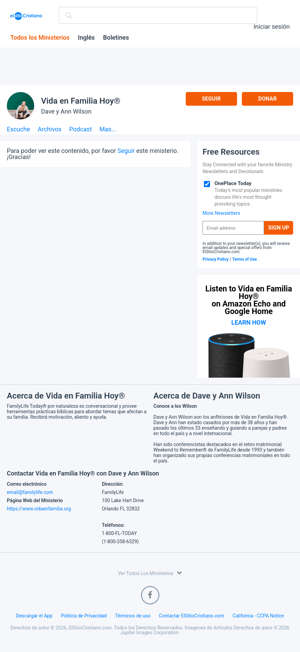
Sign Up (278, 227)
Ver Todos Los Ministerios (150, 573)
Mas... (108, 129)
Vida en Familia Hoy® (80, 101)
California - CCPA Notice (258, 615)
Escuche (18, 129)
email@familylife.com (30, 492)
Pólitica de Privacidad (84, 615)
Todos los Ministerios (39, 38)
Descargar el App (34, 615)
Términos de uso (133, 615)
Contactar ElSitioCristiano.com (191, 615)
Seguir (211, 98)
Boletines (116, 38)
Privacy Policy (216, 259)
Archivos (50, 129)
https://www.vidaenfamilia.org (39, 508)
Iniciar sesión (271, 26)
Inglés (86, 38)
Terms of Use (244, 259)
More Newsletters (221, 213)
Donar (267, 98)
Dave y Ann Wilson (66, 111)
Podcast (80, 129)
